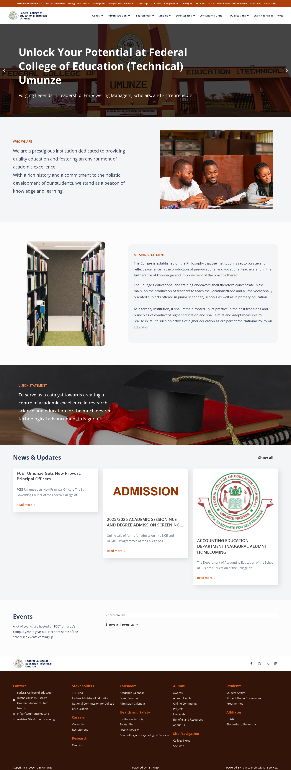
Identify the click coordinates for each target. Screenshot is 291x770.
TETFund (200, 3)
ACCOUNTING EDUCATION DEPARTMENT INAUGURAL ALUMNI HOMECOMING (231, 546)
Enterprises (99, 3)
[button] (4, 70)
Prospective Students (121, 3)
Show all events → (122, 624)
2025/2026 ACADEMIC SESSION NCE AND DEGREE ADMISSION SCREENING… (145, 522)
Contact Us (270, 3)
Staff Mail (156, 3)
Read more (26, 504)
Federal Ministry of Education (232, 3)
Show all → (268, 457)
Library (187, 3)
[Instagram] (258, 663)
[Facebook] (250, 663)
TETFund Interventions (29, 3)
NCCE (211, 3)
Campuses (171, 3)
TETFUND (153, 767)
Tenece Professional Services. (259, 767)
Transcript (143, 3)
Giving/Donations (79, 3)
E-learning (255, 3)
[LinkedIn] (274, 663)
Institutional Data (55, 3)
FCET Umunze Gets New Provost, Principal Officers (49, 476)
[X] (266, 663)
